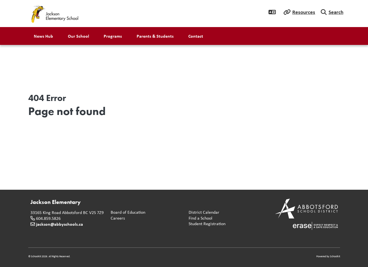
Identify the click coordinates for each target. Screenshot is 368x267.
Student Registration (205, 224)
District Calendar (202, 212)
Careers (116, 218)
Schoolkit (335, 256)
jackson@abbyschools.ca (59, 224)
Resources (303, 12)
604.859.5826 (48, 218)
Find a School (199, 218)
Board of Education (126, 212)
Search (336, 12)
